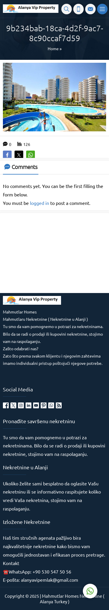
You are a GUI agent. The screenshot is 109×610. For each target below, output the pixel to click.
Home (53, 48)
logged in (39, 203)
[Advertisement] (46, 252)
